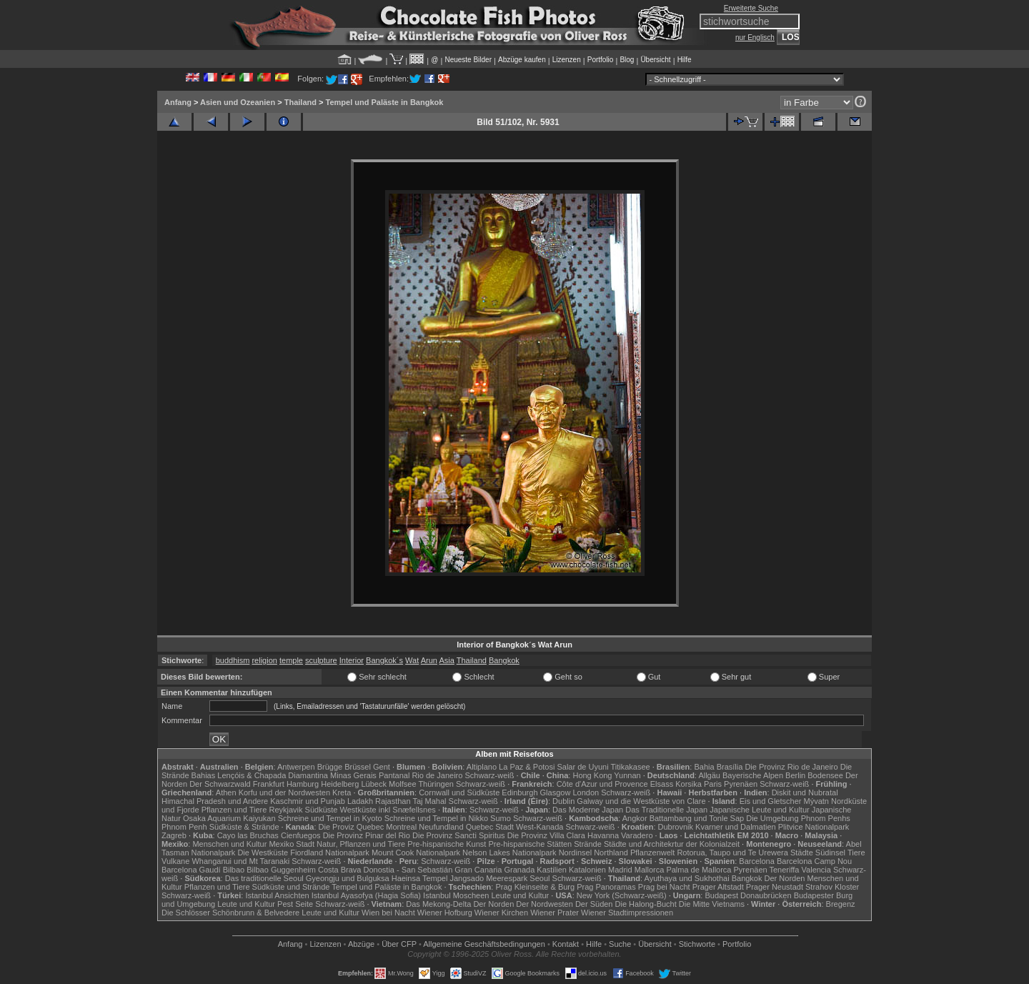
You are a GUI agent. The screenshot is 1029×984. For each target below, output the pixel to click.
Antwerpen (296, 766)
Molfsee (403, 784)
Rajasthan (393, 801)
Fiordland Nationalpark (329, 852)
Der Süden (594, 904)
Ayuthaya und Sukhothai (687, 878)
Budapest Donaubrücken (748, 895)
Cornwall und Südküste (459, 792)
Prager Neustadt (774, 887)
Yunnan (627, 775)
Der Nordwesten (544, 904)
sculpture (321, 660)
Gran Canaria (478, 869)
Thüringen (436, 784)
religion (264, 660)
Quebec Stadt (490, 827)
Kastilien (552, 869)
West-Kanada (539, 827)
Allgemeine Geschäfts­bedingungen (484, 944)
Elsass (661, 784)
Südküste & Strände (244, 827)
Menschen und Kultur (229, 844)
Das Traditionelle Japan (666, 809)
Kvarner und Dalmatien (735, 827)
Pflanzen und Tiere (234, 809)
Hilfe (684, 60)
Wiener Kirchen (501, 912)
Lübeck (373, 784)
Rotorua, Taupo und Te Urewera (732, 852)
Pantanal (394, 775)
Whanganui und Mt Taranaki (240, 861)
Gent (381, 766)
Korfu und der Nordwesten (284, 792)
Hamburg (303, 784)
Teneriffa (784, 869)
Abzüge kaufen (522, 60)
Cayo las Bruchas (248, 835)
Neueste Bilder (468, 60)
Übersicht (655, 60)
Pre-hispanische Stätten (530, 844)
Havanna (603, 835)
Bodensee (825, 775)
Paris (713, 784)
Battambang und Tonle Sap (697, 818)
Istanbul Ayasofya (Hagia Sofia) (366, 895)
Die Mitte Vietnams (712, 904)
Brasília (730, 766)
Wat (412, 660)
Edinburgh (519, 792)
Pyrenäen (740, 784)
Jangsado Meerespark (488, 878)
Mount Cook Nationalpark (416, 852)
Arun (429, 660)
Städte (801, 852)
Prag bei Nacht (664, 887)
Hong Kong (592, 775)
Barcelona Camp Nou (814, 861)
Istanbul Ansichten (277, 895)
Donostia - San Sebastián (408, 869)
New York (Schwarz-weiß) (622, 895)
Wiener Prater (554, 912)
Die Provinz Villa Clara (546, 835)
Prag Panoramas (606, 887)
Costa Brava (340, 869)
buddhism (233, 660)
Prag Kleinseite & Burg (535, 887)
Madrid (620, 869)
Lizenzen (566, 60)
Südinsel (830, 852)
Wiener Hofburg (444, 912)
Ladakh (360, 801)
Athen (226, 792)
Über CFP (399, 944)
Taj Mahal (429, 801)
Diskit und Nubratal (805, 792)
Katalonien (587, 869)
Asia (446, 660)
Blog (627, 60)
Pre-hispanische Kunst (446, 844)
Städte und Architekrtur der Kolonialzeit (672, 844)
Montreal (401, 827)
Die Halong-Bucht (646, 904)
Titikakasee (630, 766)
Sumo (500, 818)
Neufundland (441, 827)
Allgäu (709, 775)
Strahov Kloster (832, 887)
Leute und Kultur (521, 895)
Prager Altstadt (718, 887)
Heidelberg (340, 784)
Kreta (341, 792)
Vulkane (175, 861)
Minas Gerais (353, 775)
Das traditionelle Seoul (264, 878)
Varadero (636, 835)
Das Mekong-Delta (438, 904)
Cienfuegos (301, 835)
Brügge (329, 766)
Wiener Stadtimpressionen (627, 912)
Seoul (540, 878)
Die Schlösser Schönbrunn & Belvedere (230, 912)
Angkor (634, 818)
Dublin (563, 801)
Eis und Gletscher (771, 801)
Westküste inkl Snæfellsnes (388, 809)
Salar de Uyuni (582, 766)
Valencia (816, 869)
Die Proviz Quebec (351, 827)
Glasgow (555, 792)
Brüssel (357, 766)
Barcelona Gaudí (191, 869)
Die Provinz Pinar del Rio (366, 835)
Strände (588, 844)
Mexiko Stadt (291, 844)
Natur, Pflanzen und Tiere (361, 844)
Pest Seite (295, 904)
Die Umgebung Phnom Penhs (798, 818)
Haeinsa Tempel (420, 878)
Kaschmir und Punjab (307, 801)
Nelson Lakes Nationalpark (509, 852)
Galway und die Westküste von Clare (641, 801)
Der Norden (785, 878)
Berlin (795, 775)
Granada (519, 869)
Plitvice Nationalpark (814, 827)
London (585, 792)
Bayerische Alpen (752, 775)
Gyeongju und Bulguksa (347, 878)
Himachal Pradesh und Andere (214, 801)
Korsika (688, 784)
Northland (611, 852)
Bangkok (504, 660)
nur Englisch (755, 37)
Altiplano (482, 766)
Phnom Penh (184, 827)
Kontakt (565, 944)
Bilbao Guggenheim (281, 869)
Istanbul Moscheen (456, 895)
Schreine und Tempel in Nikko (436, 818)
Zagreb (174, 835)
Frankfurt (268, 784)
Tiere (856, 852)
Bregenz (840, 904)
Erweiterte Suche (751, 8)
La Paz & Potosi (527, 766)
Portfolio (600, 60)
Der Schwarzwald (220, 784)
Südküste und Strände (291, 887)
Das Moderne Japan (587, 809)
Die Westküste (262, 852)
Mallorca (650, 869)
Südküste (321, 809)
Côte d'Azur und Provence (602, 784)
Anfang (178, 102)
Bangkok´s (384, 660)
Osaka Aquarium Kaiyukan (229, 818)
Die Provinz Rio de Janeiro (791, 766)
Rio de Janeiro (437, 775)
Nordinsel (575, 852)
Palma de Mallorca (698, 869)
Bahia (704, 766)
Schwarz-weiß (489, 775)
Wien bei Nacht (388, 912)
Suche (620, 944)
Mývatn (816, 801)
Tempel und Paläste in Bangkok (385, 102)
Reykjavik (285, 809)
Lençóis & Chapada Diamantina (272, 775)
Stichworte (697, 944)
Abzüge (361, 944)
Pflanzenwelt (652, 852)
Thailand (300, 102)
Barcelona (757, 861)
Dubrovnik (676, 827)
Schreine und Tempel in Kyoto (330, 818)
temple (291, 660)
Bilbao (234, 869)
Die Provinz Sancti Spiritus (458, 835)
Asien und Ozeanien (237, 102)
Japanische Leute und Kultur (759, 809)
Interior (351, 660)
